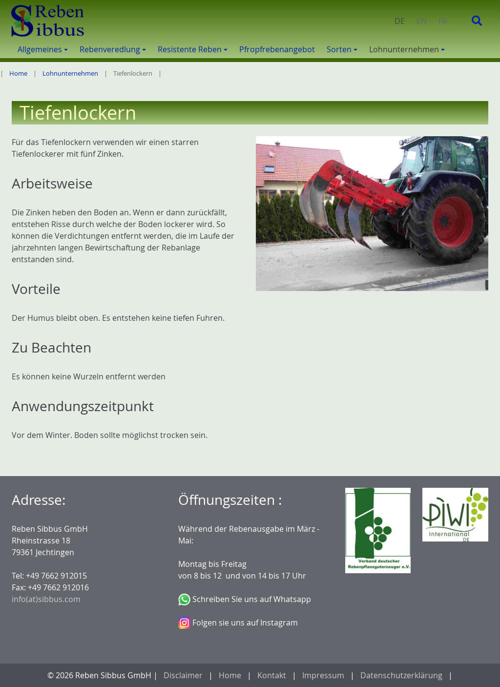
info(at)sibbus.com (46, 599)
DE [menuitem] (400, 21)
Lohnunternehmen (70, 73)
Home (18, 73)
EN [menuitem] (422, 21)
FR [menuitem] (442, 21)
